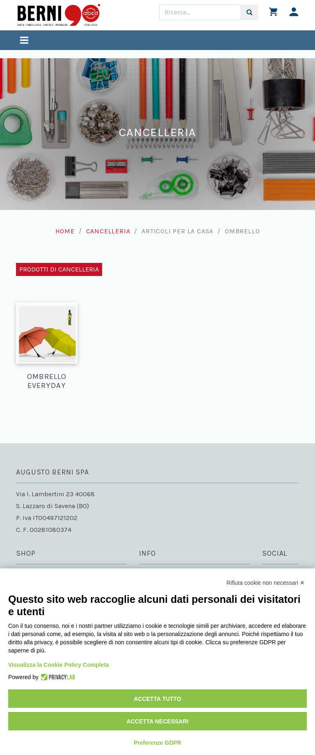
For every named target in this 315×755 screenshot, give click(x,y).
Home (65, 231)
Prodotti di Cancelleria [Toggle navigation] (59, 269)
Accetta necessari (158, 721)
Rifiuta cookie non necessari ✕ (265, 582)
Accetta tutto (157, 699)
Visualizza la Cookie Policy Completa (58, 664)
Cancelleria (108, 231)
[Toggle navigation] (24, 41)
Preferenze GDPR (157, 742)
